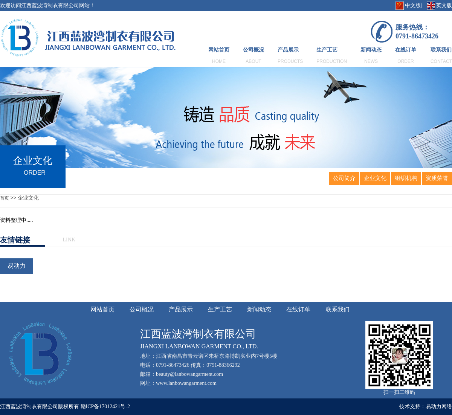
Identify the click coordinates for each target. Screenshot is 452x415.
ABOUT (253, 61)
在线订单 (405, 50)
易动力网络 (439, 406)
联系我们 (441, 50)
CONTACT (441, 61)
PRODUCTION (331, 61)
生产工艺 (326, 50)
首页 (4, 198)
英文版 (444, 5)
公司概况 (253, 50)
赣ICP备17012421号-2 (105, 406)
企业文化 (28, 198)
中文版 (413, 5)
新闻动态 (371, 50)
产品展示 (288, 50)
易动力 (17, 265)
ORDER (405, 61)
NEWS (371, 61)
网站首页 (218, 50)
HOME (219, 61)
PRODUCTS (290, 61)
